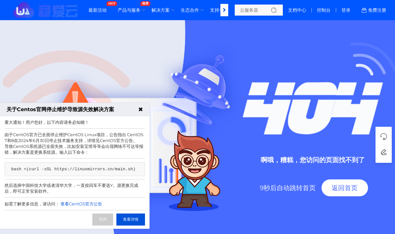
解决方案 (160, 10)
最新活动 (99, 7)
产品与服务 (131, 7)
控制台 (324, 10)
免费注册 (377, 10)
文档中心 (297, 10)
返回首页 (345, 188)
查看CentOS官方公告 (81, 203)
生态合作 (190, 10)
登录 (345, 10)
